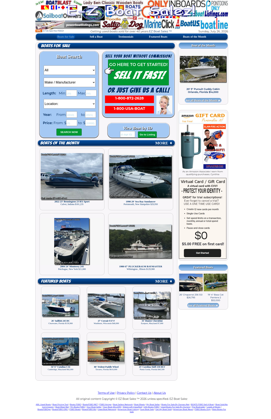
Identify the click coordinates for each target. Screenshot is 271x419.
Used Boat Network (107, 409)
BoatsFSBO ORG (60, 409)
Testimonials (125, 36)
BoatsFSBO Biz (89, 409)
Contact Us (144, 393)
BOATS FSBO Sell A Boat (202, 404)
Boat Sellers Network (122, 404)
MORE (164, 143)
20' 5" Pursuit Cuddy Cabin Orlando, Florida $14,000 (203, 90)
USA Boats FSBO (151, 407)
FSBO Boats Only (203, 409)
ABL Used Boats (43, 404)
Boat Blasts (139, 404)
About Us (160, 393)
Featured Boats (158, 36)
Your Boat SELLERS (112, 407)
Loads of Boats (213, 407)
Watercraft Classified (132, 407)
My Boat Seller (153, 404)
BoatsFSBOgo (44, 409)
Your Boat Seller (94, 407)
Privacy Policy (126, 393)
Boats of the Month (194, 36)
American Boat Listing (128, 409)
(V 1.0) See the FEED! (49, 31)
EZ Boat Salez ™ (160, 31)
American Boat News (183, 409)
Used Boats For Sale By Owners (175, 407)
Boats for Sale (65, 36)
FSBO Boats (75, 409)
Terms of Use (106, 393)
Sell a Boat (96, 36)
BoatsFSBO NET (90, 404)
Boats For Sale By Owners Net (175, 404)
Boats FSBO (75, 404)
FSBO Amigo (105, 404)
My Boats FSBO (77, 407)
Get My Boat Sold (163, 409)
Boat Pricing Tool (60, 404)
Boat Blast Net (62, 407)
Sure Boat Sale (147, 409)
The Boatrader (198, 407)
